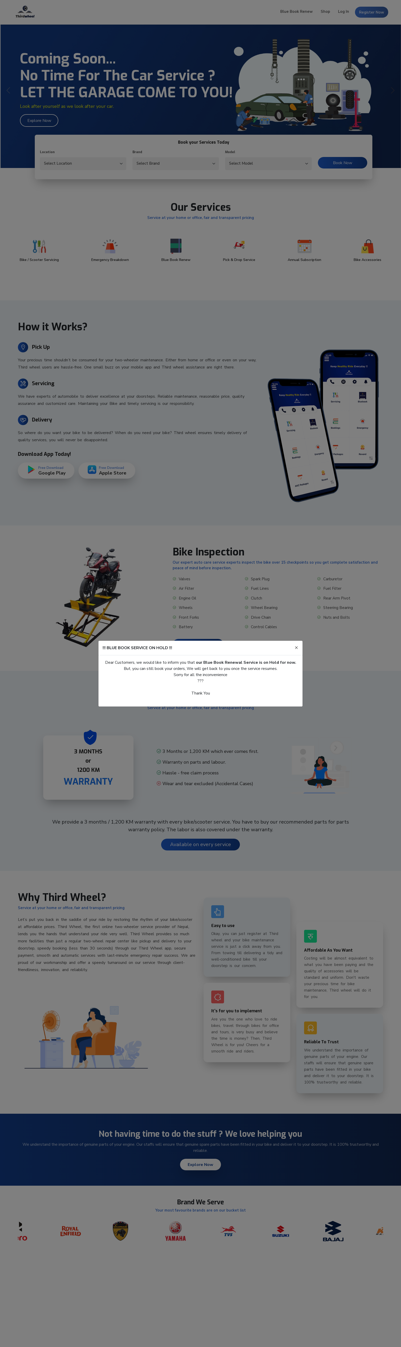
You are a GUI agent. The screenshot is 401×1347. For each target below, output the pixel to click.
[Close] (296, 648)
